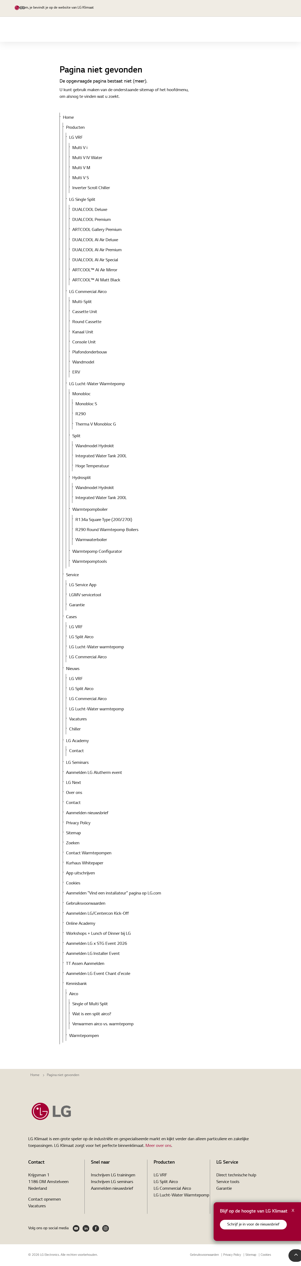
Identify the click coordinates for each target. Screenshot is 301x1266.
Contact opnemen (44, 1199)
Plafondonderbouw (89, 352)
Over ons (74, 793)
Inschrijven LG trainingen (113, 1175)
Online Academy (80, 923)
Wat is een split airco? (91, 1014)
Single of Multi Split (90, 1004)
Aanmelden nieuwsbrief (87, 813)
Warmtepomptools (89, 561)
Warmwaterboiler (91, 540)
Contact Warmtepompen (88, 853)
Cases (256, 29)
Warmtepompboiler (90, 509)
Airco (73, 994)
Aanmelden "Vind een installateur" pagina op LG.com (113, 893)
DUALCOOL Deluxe (89, 210)
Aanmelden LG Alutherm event (94, 773)
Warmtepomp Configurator (97, 551)
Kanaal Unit (82, 332)
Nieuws (279, 29)
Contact (76, 751)
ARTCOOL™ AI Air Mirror (94, 270)
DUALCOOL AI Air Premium (97, 250)
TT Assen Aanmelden (85, 964)
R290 (80, 414)
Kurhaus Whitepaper (84, 863)
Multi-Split (82, 302)
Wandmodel (83, 362)
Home (125, 29)
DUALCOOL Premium (91, 220)
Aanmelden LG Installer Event (93, 953)
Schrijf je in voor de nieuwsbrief (253, 1225)
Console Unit (84, 342)
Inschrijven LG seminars (112, 1182)
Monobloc (81, 394)
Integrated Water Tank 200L (101, 456)
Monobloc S (86, 404)
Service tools (227, 1182)
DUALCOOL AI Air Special (95, 260)
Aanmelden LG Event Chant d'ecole (98, 974)
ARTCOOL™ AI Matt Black (96, 280)
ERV (76, 372)
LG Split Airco (81, 637)
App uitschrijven (80, 873)
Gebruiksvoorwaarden (85, 903)
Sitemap (73, 833)
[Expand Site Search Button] (228, 8)
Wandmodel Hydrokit (94, 446)
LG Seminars (77, 762)
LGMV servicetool (85, 595)
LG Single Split (82, 199)
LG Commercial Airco (88, 292)
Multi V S (80, 178)
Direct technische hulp (236, 1175)
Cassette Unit (84, 312)
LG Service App (82, 585)
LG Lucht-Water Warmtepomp (97, 384)
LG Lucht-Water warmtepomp (96, 647)
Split (76, 436)
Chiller (75, 729)
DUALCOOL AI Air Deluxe (95, 240)
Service (211, 29)
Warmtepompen (84, 1036)
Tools (234, 29)
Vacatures (78, 719)
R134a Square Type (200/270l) (103, 520)
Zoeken (72, 843)
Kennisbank (76, 984)
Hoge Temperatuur (92, 466)
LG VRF (76, 137)
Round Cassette (86, 322)
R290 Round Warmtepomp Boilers (106, 530)
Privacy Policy (78, 823)
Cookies (73, 883)
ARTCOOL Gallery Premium (97, 230)
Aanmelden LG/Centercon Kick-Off (97, 913)
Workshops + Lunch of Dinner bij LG (98, 933)
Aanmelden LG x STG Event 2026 (96, 943)
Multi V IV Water (87, 158)
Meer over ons (158, 1146)
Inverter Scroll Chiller (91, 188)
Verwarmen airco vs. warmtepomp (103, 1024)
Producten (150, 29)
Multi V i (79, 148)
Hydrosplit (81, 478)
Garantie (77, 605)
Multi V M (81, 168)
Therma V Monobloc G (95, 424)
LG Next (73, 783)
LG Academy (182, 29)
